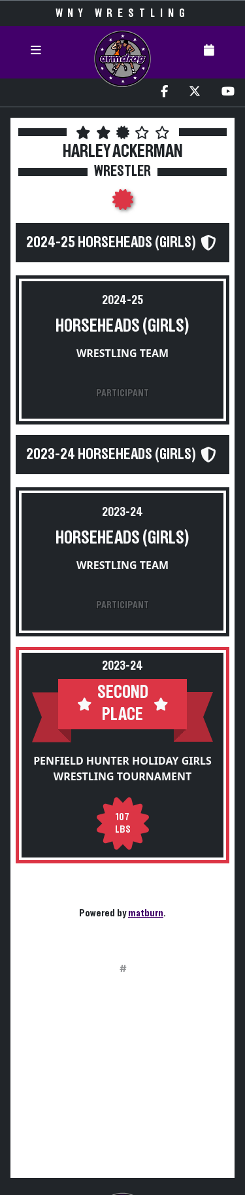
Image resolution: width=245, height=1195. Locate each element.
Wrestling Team (122, 353)
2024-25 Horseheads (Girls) (111, 243)
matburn (145, 913)
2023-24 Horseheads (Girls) (111, 454)
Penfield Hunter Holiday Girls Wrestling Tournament (122, 768)
